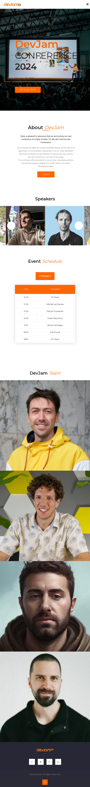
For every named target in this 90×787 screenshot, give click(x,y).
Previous (11, 225)
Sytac (32, 774)
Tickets (46, 174)
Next (79, 225)
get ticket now (28, 90)
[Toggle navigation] (87, 4)
